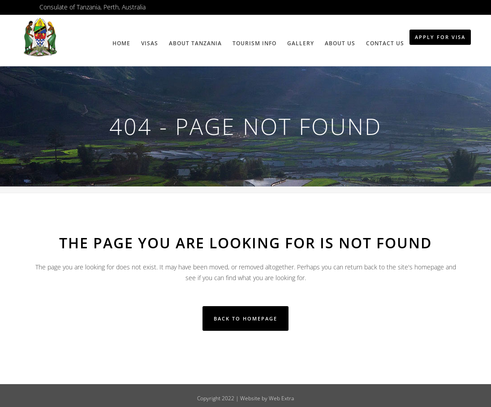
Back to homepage (245, 318)
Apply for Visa (440, 37)
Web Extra (281, 398)
